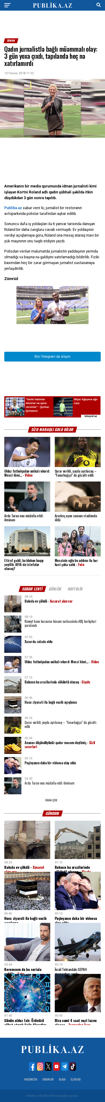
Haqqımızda (30, 1079)
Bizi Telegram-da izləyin (52, 356)
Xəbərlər (48, 1079)
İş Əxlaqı (76, 1079)
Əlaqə (62, 1079)
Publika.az (13, 208)
